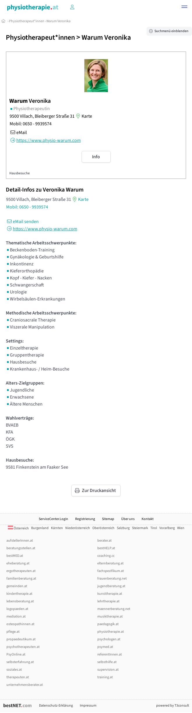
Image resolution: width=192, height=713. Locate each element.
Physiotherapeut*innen (26, 21)
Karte (83, 116)
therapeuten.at (17, 677)
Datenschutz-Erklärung (56, 705)
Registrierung (85, 519)
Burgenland (40, 528)
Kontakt (148, 519)
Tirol (153, 528)
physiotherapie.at (110, 631)
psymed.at (105, 646)
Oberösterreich (103, 528)
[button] (184, 7)
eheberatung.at (17, 563)
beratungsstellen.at (20, 548)
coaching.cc (106, 555)
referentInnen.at (109, 654)
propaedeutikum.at (21, 639)
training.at (105, 677)
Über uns (128, 519)
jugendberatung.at (111, 586)
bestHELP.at (106, 548)
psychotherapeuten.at (23, 646)
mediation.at (16, 616)
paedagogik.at (108, 624)
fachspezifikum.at (110, 570)
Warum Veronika (58, 21)
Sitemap (108, 519)
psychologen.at (108, 639)
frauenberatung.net (112, 578)
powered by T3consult (172, 705)
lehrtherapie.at (108, 601)
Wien (180, 528)
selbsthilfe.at (107, 662)
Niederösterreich (77, 528)
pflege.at (13, 631)
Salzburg (123, 528)
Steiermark (140, 528)
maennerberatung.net (113, 608)
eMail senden (22, 221)
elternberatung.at (110, 563)
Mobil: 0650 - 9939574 (31, 124)
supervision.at (108, 669)
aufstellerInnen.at (19, 540)
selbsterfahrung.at (20, 662)
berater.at (104, 540)
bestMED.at (14, 555)
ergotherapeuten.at (21, 570)
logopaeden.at (17, 608)
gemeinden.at (16, 586)
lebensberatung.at (20, 601)
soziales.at (14, 669)
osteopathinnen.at (20, 624)
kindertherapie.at (19, 593)
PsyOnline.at (15, 654)
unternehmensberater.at (24, 684)
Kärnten (57, 528)
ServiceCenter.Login (53, 519)
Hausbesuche (19, 173)
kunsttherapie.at (109, 593)
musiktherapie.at (110, 616)
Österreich (18, 528)
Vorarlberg (167, 528)
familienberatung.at (21, 578)
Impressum (88, 705)
